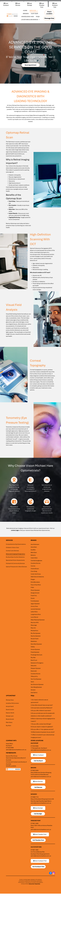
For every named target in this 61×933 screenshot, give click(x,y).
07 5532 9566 (10, 747)
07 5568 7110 (34, 797)
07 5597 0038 (34, 770)
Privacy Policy (37, 883)
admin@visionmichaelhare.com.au (16, 749)
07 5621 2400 (34, 823)
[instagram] (53, 873)
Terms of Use (31, 883)
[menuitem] (25, 10)
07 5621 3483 (34, 850)
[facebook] (50, 873)
